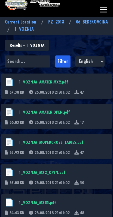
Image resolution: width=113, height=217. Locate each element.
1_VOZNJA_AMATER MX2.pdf (43, 82)
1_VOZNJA (24, 29)
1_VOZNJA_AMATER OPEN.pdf (44, 112)
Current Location (20, 22)
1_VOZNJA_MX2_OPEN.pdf (42, 172)
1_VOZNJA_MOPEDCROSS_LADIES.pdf (51, 142)
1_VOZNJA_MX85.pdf (37, 202)
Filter (63, 61)
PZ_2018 (56, 22)
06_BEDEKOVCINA (92, 22)
